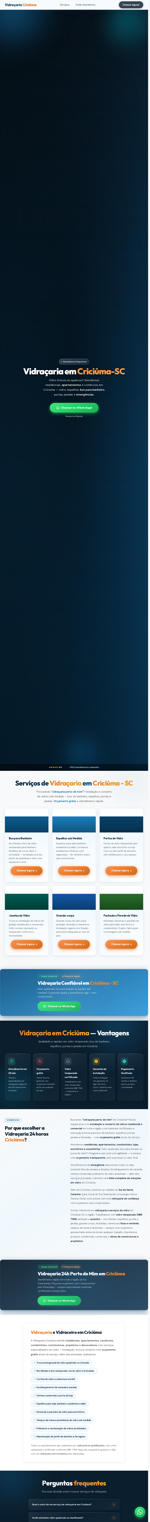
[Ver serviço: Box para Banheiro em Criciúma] (26, 845)
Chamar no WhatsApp (59, 1006)
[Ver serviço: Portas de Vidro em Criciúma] (121, 845)
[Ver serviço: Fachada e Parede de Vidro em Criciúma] (121, 921)
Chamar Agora (27, 870)
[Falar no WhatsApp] (127, 1512)
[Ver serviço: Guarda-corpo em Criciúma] (74, 921)
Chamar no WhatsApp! (74, 408)
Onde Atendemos (85, 4)
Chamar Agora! (131, 4)
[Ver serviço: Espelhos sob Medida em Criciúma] (74, 845)
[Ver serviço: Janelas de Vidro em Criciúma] (26, 921)
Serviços (65, 4)
